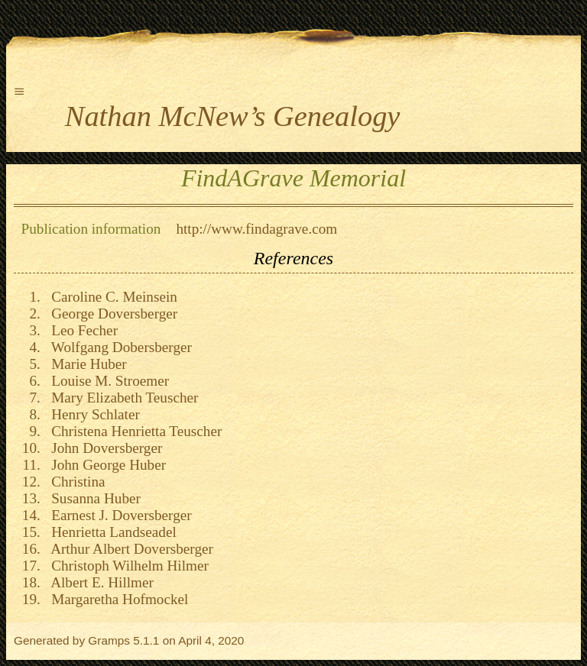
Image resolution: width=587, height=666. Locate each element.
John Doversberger (103, 448)
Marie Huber (85, 364)
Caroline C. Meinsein (110, 297)
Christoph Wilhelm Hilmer (126, 566)
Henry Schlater (92, 414)
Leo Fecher (81, 330)
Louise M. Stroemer (107, 381)
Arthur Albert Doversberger (128, 549)
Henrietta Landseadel (110, 532)
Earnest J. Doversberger (118, 515)
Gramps (109, 640)
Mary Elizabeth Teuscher (121, 398)
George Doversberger (111, 314)
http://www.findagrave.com (256, 229)
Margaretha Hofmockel (116, 599)
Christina (74, 482)
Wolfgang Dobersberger (118, 347)
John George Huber (105, 465)
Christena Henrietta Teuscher (133, 431)
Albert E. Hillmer (99, 582)
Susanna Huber (92, 498)
